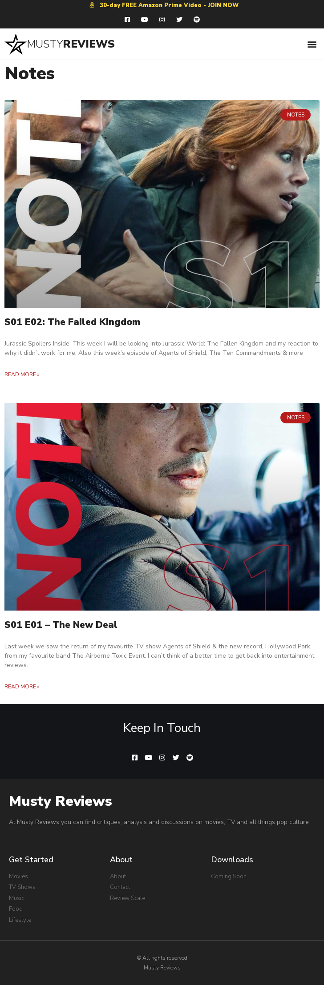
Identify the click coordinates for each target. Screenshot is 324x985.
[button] (312, 43)
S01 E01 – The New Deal (60, 625)
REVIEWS (89, 44)
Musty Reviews (60, 801)
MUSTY (45, 44)
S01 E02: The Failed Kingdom (72, 322)
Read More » (22, 374)
